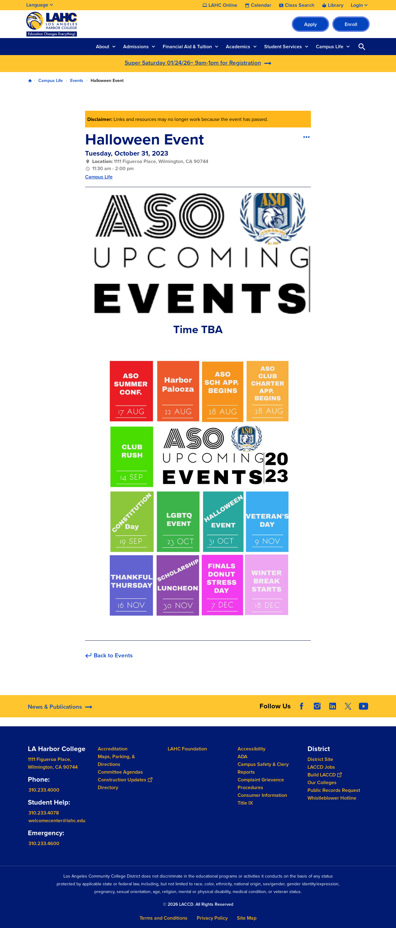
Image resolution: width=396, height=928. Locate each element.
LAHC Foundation (187, 748)
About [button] (102, 46)
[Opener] (390, 706)
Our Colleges (322, 782)
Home (30, 81)
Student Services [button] (283, 46)
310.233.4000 (43, 789)
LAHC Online (223, 5)
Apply (310, 24)
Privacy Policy (212, 918)
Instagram (317, 706)
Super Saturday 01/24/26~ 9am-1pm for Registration (193, 62)
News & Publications (55, 706)
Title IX (245, 802)
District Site (320, 759)
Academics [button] (238, 46)
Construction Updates (125, 779)
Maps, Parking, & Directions (116, 760)
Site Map (246, 918)
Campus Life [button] (329, 46)
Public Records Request (334, 790)
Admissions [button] (136, 46)
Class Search (299, 5)
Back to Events (113, 655)
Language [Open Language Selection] (37, 4)
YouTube (363, 706)
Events (76, 80)
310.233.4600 (43, 843)
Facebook (301, 706)
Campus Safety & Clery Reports (263, 768)
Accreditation (112, 748)
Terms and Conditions (163, 918)
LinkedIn (332, 706)
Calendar (261, 5)
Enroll (351, 24)
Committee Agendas (120, 771)
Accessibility (251, 748)
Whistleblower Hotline (332, 797)
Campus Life (50, 80)
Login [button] (357, 5)
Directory (108, 787)
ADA (243, 756)
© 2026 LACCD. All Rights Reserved (198, 904)
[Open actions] (306, 136)
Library (335, 5)
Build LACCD (325, 774)
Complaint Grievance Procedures (261, 783)
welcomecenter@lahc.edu (56, 820)
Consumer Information (262, 795)
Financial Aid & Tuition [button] (187, 46)
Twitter (348, 706)
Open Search (362, 46)
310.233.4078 (43, 812)
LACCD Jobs (321, 767)
